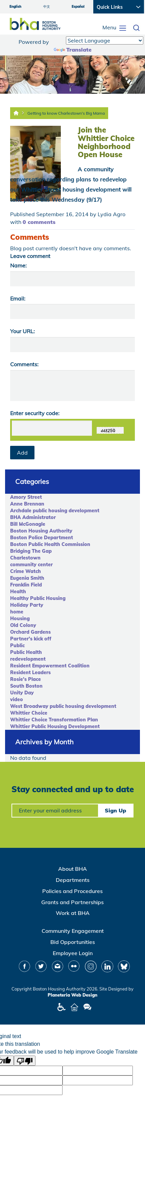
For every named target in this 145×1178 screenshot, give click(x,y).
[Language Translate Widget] (104, 40)
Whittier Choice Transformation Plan (54, 720)
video (16, 699)
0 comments (39, 222)
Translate (73, 49)
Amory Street (26, 497)
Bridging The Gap (31, 551)
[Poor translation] (24, 1061)
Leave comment (30, 256)
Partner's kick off (30, 639)
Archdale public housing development (54, 511)
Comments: (24, 364)
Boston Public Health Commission (50, 544)
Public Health (26, 652)
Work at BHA (73, 913)
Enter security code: (34, 413)
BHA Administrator (33, 517)
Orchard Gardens (30, 632)
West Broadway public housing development (63, 706)
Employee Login (73, 953)
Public (17, 645)
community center (31, 565)
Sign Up (115, 810)
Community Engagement (73, 930)
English (15, 6)
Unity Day (22, 693)
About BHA (72, 868)
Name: (18, 265)
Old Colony (23, 625)
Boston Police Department (41, 538)
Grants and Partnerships (72, 902)
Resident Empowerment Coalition (50, 666)
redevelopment (28, 659)
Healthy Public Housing (38, 598)
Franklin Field (26, 585)
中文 (46, 6)
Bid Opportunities (72, 942)
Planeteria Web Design (72, 995)
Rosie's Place (25, 679)
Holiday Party (26, 605)
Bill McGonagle (27, 524)
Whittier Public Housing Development (55, 726)
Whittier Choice (28, 713)
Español (78, 6)
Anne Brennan (27, 504)
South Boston (26, 686)
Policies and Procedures (72, 891)
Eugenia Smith (27, 578)
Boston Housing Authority (41, 531)
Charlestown (25, 558)
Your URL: (22, 331)
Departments (73, 880)
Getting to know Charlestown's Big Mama (66, 113)
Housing (20, 618)
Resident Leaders (30, 672)
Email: (17, 298)
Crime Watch (25, 571)
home (16, 612)
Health (18, 591)
